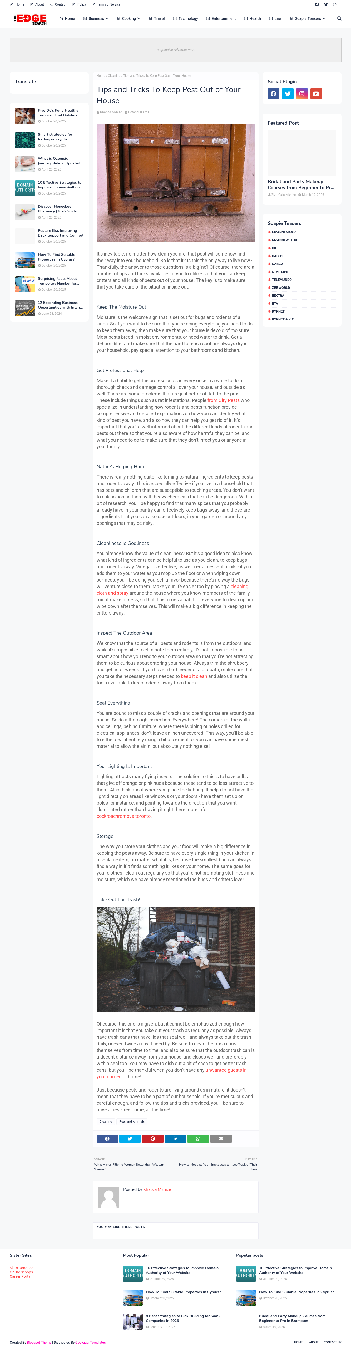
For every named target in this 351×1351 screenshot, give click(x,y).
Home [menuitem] (67, 18)
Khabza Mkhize (111, 112)
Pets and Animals (132, 1121)
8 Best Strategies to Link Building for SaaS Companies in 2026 (183, 1318)
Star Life (280, 272)
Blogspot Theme (39, 1342)
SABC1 (277, 256)
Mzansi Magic (284, 232)
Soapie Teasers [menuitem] (305, 18)
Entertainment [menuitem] (221, 18)
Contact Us (333, 1342)
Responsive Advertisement (175, 50)
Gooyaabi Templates (90, 1342)
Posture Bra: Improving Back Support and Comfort (60, 233)
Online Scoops (21, 1272)
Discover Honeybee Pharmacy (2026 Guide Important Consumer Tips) (60, 209)
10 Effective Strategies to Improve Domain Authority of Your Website (60, 185)
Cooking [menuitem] (126, 18)
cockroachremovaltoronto (124, 816)
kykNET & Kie (283, 319)
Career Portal (20, 1276)
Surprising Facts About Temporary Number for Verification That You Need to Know (57, 281)
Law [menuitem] (275, 18)
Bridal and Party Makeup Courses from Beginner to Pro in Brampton (300, 185)
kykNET (278, 311)
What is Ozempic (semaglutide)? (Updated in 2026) (59, 161)
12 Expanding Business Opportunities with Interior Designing (60, 305)
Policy (79, 4)
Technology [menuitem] (185, 18)
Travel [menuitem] (156, 18)
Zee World (281, 288)
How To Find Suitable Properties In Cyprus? (56, 257)
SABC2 (277, 264)
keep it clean (194, 676)
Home (17, 4)
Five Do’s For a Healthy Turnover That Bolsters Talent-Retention (58, 113)
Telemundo (282, 280)
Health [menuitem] (252, 18)
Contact (57, 4)
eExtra (278, 295)
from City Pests (223, 400)
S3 (274, 248)
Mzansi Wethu (284, 240)
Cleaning (114, 76)
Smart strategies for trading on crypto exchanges (55, 137)
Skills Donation (22, 1268)
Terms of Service (105, 4)
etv (275, 303)
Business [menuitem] (93, 18)
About (36, 4)
